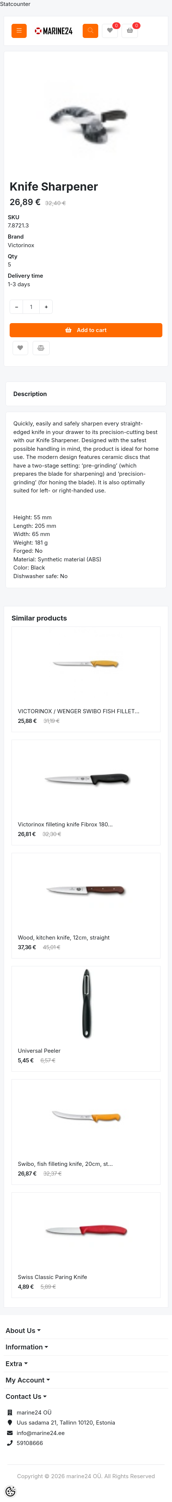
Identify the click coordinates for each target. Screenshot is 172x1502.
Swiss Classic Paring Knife (52, 1277)
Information (24, 1347)
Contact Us (24, 1396)
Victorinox (21, 245)
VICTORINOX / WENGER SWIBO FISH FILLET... (78, 711)
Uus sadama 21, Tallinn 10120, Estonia (66, 1422)
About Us (20, 1330)
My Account (25, 1380)
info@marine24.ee (41, 1432)
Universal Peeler (39, 1050)
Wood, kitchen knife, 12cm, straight (64, 937)
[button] (17, 116)
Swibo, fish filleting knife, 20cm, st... (65, 1163)
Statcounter (15, 3)
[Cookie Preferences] (10, 1491)
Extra (14, 1364)
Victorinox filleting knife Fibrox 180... (65, 824)
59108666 (30, 1443)
